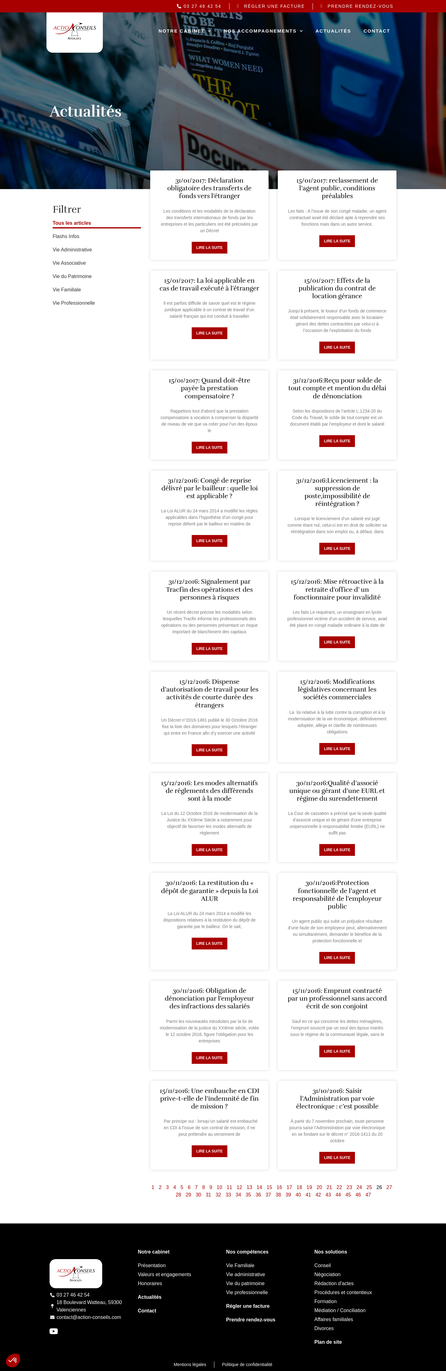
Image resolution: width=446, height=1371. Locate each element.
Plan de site (328, 1342)
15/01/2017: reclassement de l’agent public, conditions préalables (337, 188)
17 (289, 1187)
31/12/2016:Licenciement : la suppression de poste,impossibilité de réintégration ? (337, 492)
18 (299, 1187)
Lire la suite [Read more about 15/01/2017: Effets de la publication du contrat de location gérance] (337, 347)
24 (359, 1187)
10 (219, 1187)
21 (329, 1187)
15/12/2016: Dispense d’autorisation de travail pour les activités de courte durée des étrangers (209, 693)
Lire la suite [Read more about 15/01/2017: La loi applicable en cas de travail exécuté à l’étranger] (209, 333)
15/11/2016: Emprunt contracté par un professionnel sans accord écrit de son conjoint (337, 998)
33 (228, 1194)
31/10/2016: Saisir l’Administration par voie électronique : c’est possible (337, 1098)
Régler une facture (247, 1306)
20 (319, 1187)
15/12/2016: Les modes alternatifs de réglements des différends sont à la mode (209, 791)
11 (229, 1187)
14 (259, 1187)
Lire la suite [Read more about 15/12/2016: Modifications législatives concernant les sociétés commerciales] (337, 749)
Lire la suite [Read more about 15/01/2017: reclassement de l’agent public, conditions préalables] (337, 241)
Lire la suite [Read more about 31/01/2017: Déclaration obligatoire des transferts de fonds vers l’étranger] (209, 247)
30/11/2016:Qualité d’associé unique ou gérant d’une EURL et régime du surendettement (337, 791)
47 (368, 1194)
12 (239, 1187)
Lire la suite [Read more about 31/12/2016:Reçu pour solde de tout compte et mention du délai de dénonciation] (337, 441)
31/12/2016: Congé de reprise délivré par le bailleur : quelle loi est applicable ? (209, 488)
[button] (13, 1360)
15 (269, 1187)
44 (338, 1194)
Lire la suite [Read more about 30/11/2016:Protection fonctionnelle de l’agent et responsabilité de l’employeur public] (337, 958)
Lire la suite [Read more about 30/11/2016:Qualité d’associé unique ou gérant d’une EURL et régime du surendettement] (337, 850)
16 (279, 1187)
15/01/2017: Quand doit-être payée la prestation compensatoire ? (209, 388)
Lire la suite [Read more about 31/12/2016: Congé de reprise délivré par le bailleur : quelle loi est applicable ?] (209, 541)
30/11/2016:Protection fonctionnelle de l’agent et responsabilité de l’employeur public (337, 894)
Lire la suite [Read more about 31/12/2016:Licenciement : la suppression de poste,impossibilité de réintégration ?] (337, 548)
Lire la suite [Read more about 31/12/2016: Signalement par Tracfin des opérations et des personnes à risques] (209, 649)
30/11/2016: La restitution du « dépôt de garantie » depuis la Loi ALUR (209, 890)
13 (249, 1187)
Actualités (333, 30)
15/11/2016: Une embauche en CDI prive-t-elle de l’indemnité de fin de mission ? (209, 1098)
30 (198, 1194)
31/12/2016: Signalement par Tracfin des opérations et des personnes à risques (209, 589)
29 (188, 1194)
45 (348, 1194)
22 (339, 1187)
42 (318, 1194)
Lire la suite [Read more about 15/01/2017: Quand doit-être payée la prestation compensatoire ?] (209, 447)
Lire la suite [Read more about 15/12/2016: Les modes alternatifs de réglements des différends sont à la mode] (209, 850)
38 (278, 1194)
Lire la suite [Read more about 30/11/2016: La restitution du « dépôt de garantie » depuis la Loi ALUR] (209, 943)
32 (218, 1194)
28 (178, 1194)
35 (248, 1194)
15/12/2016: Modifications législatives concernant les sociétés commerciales (337, 689)
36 (258, 1194)
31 (208, 1194)
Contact (377, 30)
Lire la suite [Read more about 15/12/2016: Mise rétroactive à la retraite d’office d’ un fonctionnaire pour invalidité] (337, 642)
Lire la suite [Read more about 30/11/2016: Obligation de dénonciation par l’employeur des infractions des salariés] (209, 1058)
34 (238, 1194)
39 (288, 1194)
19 (309, 1187)
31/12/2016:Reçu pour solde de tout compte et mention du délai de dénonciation (337, 388)
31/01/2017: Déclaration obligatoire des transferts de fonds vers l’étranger (209, 188)
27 (389, 1187)
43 (328, 1194)
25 (369, 1187)
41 (308, 1194)
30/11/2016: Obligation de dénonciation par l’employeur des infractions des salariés (209, 998)
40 (298, 1194)
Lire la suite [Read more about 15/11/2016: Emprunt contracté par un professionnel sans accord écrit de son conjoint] (337, 1051)
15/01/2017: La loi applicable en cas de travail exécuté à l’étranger (209, 284)
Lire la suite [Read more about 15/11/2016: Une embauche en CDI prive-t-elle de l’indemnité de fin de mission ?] (209, 1151)
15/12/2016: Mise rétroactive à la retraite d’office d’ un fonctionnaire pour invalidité (337, 589)
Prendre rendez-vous (250, 1319)
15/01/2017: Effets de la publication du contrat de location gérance (337, 288)
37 (268, 1194)
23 (349, 1187)
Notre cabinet (185, 31)
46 (358, 1194)
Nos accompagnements (263, 31)
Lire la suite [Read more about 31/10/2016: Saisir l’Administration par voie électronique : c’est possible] (337, 1158)
